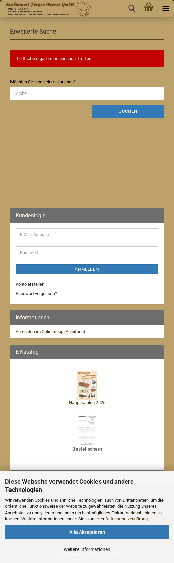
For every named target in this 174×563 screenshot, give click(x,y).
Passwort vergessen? (36, 293)
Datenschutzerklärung (126, 518)
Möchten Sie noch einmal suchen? (43, 81)
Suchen (128, 111)
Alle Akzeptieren (87, 532)
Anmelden (87, 269)
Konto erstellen (30, 284)
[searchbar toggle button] (131, 8)
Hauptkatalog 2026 (87, 402)
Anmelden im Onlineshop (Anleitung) (50, 331)
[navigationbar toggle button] (165, 8)
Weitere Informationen (87, 549)
